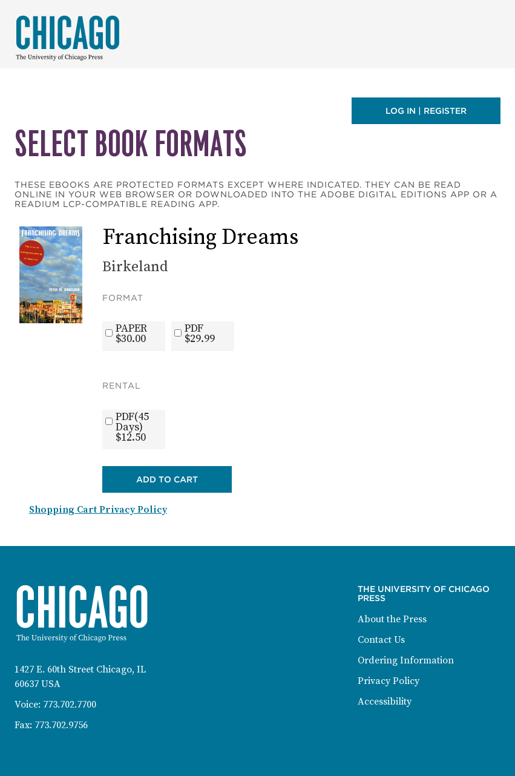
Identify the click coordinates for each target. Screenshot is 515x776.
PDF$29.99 (200, 333)
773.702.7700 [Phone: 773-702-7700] (69, 705)
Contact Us (381, 640)
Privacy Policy (388, 681)
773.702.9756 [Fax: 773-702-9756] (61, 725)
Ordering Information (406, 660)
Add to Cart (167, 479)
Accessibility (385, 701)
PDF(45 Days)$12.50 (132, 427)
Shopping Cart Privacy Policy (98, 510)
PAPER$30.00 (131, 333)
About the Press (392, 619)
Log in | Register (426, 110)
